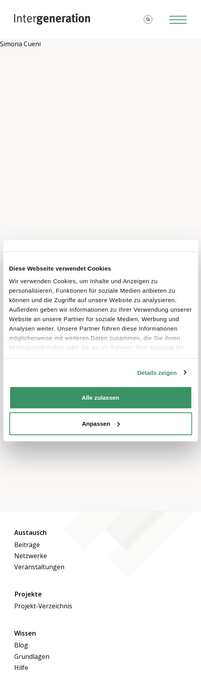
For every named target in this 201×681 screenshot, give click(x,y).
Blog (21, 645)
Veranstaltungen (39, 566)
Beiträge (27, 544)
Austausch (30, 532)
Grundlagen (31, 656)
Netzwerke (30, 555)
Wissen (25, 633)
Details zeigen (157, 372)
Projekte (28, 594)
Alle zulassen (100, 397)
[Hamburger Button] (178, 19)
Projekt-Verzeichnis (43, 606)
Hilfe (21, 667)
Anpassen (101, 423)
